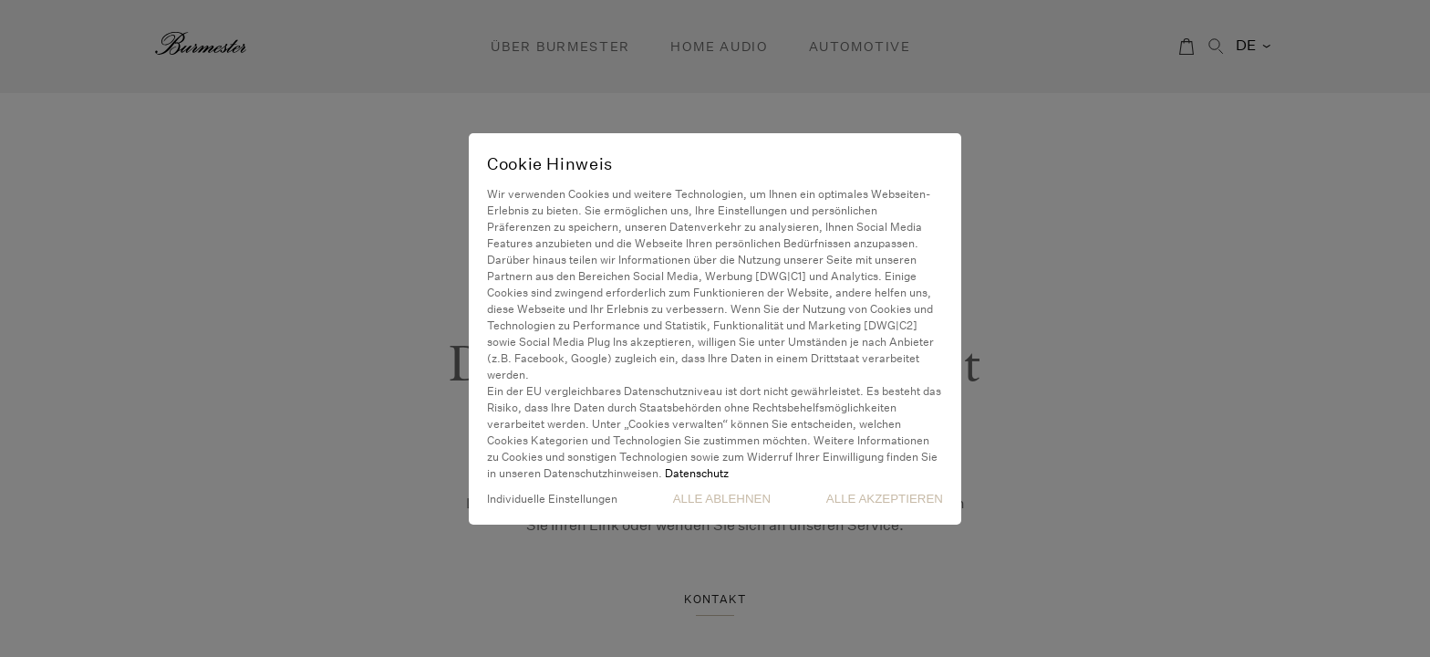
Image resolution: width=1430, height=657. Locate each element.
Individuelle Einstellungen (552, 498)
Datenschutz (697, 473)
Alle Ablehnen (722, 499)
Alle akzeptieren (884, 499)
